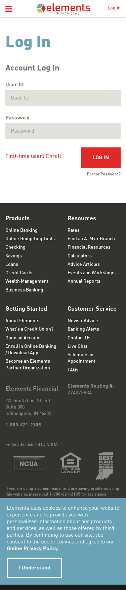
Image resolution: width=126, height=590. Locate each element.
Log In (114, 8)
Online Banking (21, 230)
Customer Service (92, 309)
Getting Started (26, 309)
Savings (13, 256)
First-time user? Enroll (33, 156)
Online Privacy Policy (32, 549)
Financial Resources (89, 247)
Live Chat (77, 346)
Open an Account (23, 338)
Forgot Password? (104, 174)
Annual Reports (84, 281)
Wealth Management (26, 281)
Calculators (80, 256)
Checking (15, 247)
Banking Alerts (83, 329)
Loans (11, 264)
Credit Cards (18, 273)
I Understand (34, 568)
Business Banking (24, 290)
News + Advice (83, 320)
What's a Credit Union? (29, 329)
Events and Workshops (92, 273)
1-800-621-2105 (23, 425)
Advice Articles (84, 264)
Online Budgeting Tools (30, 238)
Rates (74, 230)
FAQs (73, 370)
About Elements (22, 320)
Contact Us (79, 338)
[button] (8, 9)
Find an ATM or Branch (91, 238)
